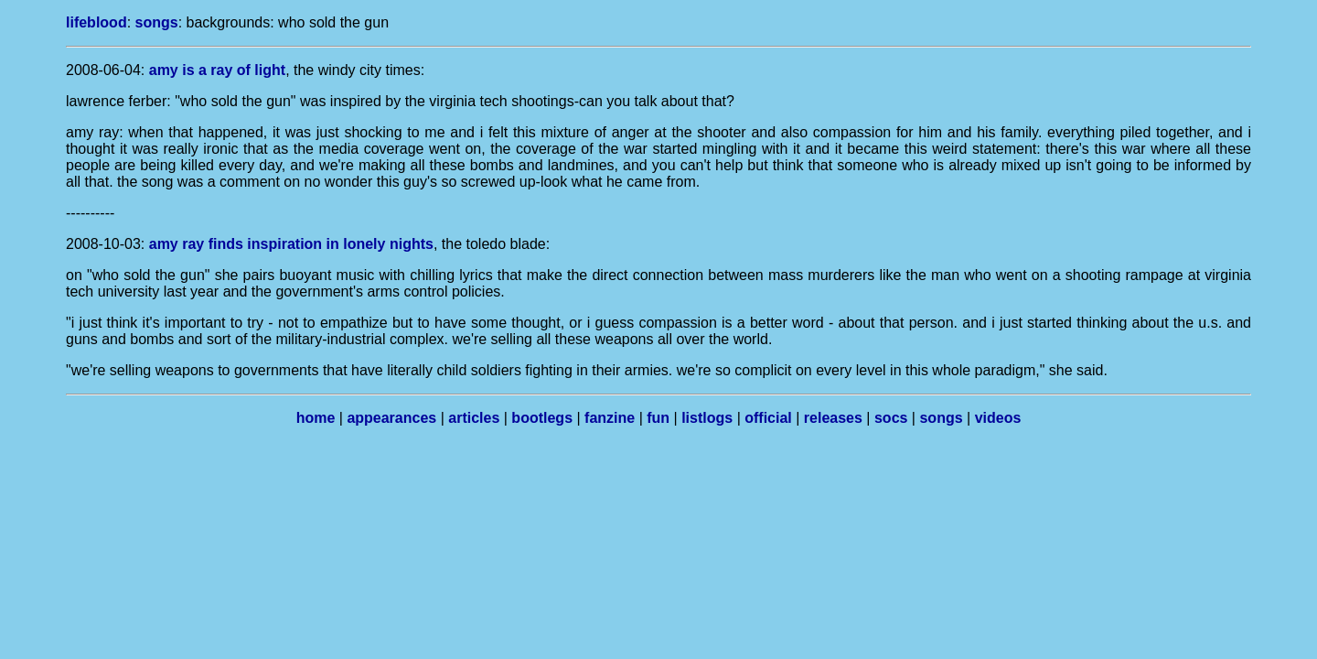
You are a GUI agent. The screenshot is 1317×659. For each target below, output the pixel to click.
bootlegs (542, 418)
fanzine (609, 418)
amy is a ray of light (217, 70)
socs (890, 418)
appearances (391, 418)
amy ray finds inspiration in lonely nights (291, 244)
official (768, 418)
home (316, 418)
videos (998, 418)
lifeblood (96, 22)
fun (658, 418)
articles (473, 418)
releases (833, 418)
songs (156, 22)
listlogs (707, 418)
